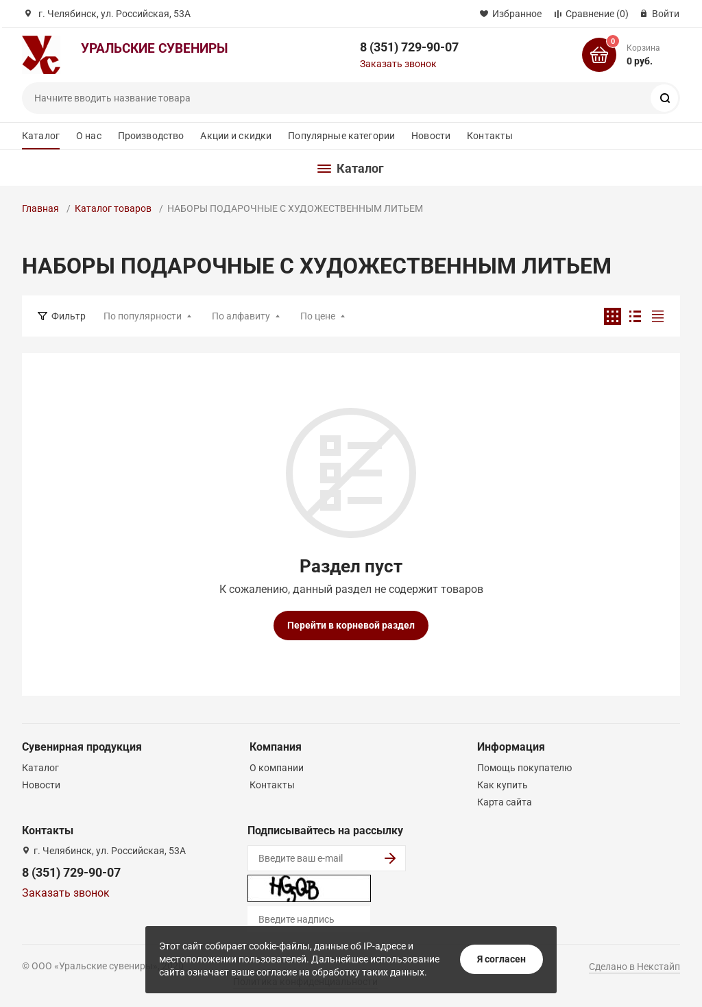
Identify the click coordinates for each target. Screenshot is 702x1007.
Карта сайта (504, 802)
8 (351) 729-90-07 (409, 47)
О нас (88, 135)
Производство (151, 135)
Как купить (502, 784)
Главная (40, 208)
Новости (430, 135)
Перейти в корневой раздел (351, 625)
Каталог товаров (113, 208)
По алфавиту (241, 316)
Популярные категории (341, 135)
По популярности (143, 316)
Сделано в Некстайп (634, 966)
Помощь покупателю (524, 767)
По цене (317, 316)
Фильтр (68, 316)
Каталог (41, 135)
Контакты (490, 135)
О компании (277, 767)
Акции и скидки (235, 135)
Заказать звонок (398, 63)
